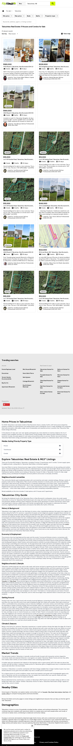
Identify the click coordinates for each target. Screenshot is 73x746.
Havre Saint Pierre (28, 373)
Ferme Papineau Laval (8, 369)
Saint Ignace (26, 377)
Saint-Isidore (48, 615)
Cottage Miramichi (28, 381)
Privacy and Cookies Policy (49, 742)
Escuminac (5, 373)
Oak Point (39, 615)
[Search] (52, 4)
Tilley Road (13, 581)
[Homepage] (9, 3)
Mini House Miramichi (29, 369)
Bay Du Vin (5, 383)
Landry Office (6, 693)
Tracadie (4, 581)
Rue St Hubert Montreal (27, 386)
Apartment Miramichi (8, 387)
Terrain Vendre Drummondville (6, 378)
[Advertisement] (54, 97)
